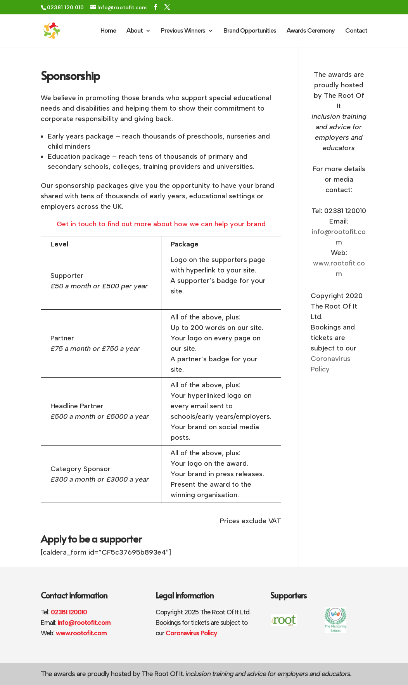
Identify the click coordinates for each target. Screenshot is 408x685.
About (134, 31)
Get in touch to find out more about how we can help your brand (161, 224)
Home (108, 31)
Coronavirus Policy (191, 633)
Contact (356, 31)
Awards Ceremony (311, 31)
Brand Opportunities (249, 31)
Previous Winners (183, 31)
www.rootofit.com (81, 633)
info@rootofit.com (84, 622)
